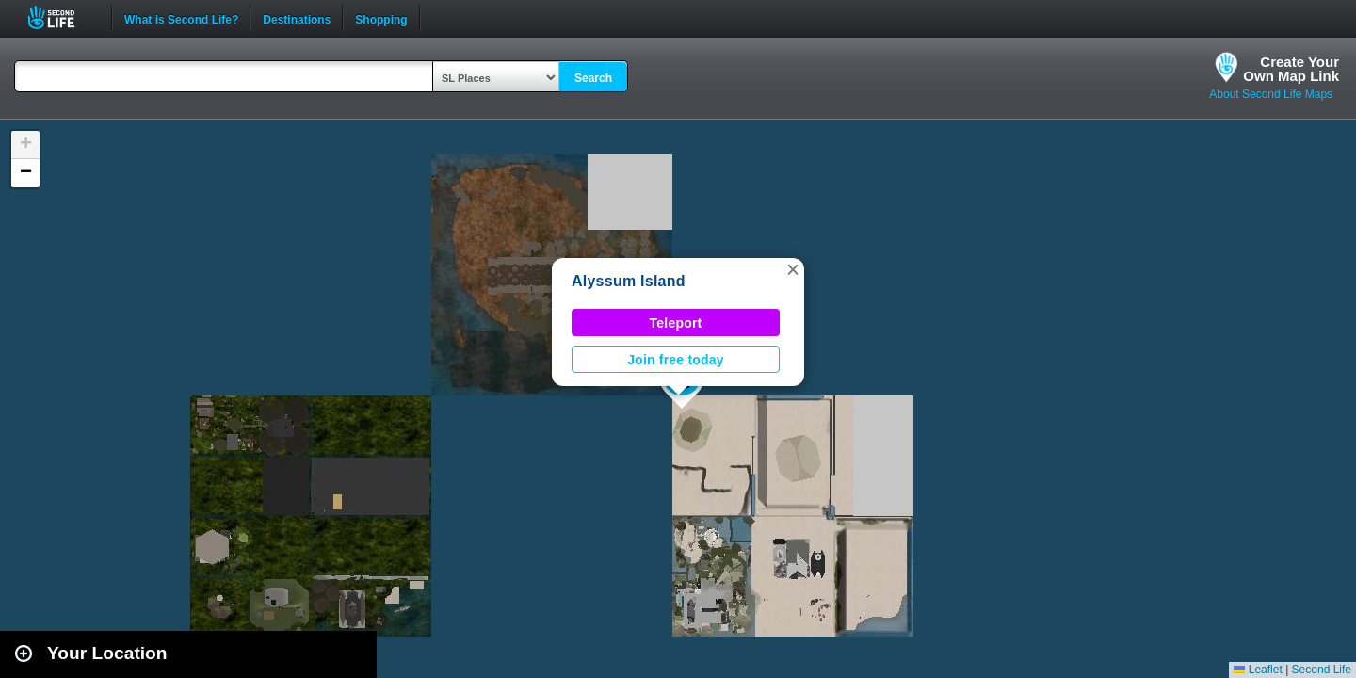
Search (593, 78)
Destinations (297, 18)
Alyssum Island (629, 281)
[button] (793, 269)
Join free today (675, 359)
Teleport (676, 323)
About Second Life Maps (1270, 94)
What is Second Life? (181, 18)
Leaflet (1258, 669)
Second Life (61, 17)
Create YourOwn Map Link (1291, 69)
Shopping (381, 18)
